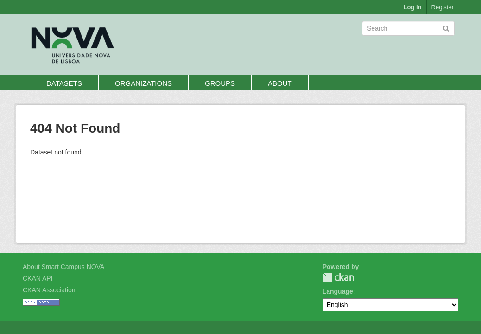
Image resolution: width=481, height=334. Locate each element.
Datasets (64, 83)
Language (338, 291)
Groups (220, 83)
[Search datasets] (408, 28)
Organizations (143, 83)
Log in (413, 7)
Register (442, 7)
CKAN (338, 277)
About (280, 83)
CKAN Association (49, 290)
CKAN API (38, 278)
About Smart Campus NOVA (63, 266)
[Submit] (446, 28)
